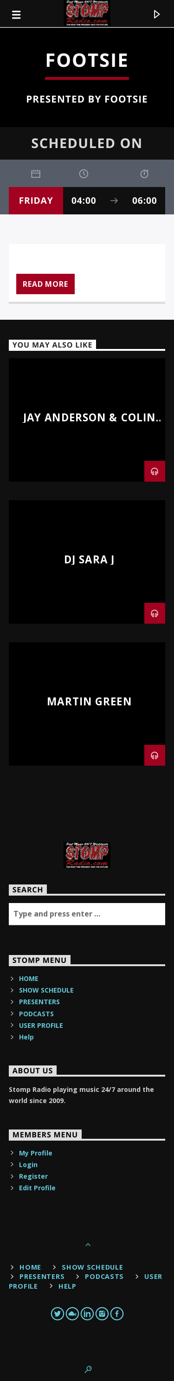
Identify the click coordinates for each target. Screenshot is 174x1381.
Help (26, 1037)
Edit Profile (37, 1187)
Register (33, 1176)
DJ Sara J (89, 559)
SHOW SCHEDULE (46, 990)
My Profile (35, 1153)
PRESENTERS (39, 1001)
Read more (45, 284)
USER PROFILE (41, 1025)
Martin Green (89, 701)
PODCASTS (36, 1013)
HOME (29, 978)
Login (28, 1164)
